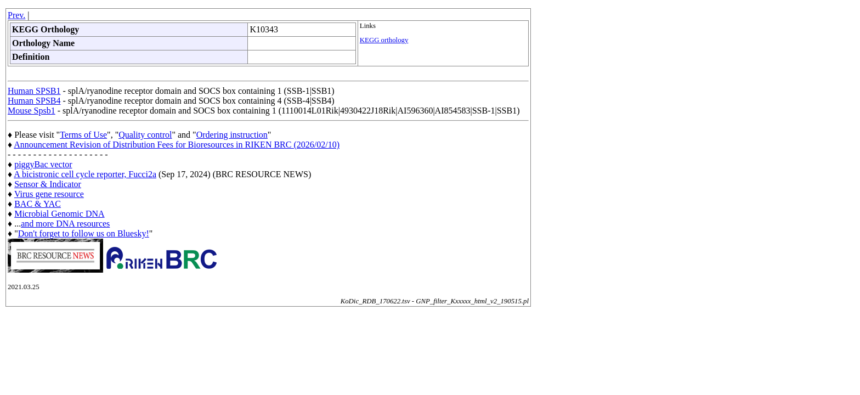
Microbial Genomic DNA (59, 213)
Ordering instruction (232, 134)
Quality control (145, 134)
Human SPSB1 (34, 90)
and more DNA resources (65, 223)
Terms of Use (83, 134)
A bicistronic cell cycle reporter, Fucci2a (85, 174)
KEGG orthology (384, 40)
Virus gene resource (49, 194)
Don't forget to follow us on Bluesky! (83, 233)
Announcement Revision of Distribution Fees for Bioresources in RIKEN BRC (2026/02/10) (177, 144)
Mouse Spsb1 (31, 110)
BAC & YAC (37, 203)
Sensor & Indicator (47, 184)
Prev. (16, 15)
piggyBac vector (43, 164)
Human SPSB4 (34, 100)
